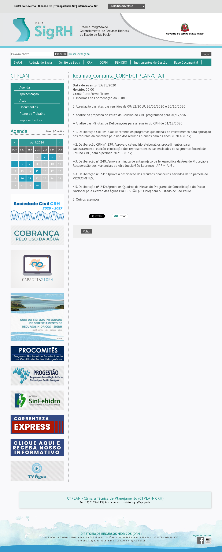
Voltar (86, 231)
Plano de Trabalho (32, 113)
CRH (90, 62)
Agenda (24, 87)
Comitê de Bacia (69, 62)
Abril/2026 (37, 142)
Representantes (30, 120)
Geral (49, 131)
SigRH (18, 62)
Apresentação (29, 94)
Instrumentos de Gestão (150, 62)
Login (206, 54)
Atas (22, 100)
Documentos (28, 107)
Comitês (59, 131)
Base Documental (186, 62)
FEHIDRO (121, 62)
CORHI (104, 62)
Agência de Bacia (40, 62)
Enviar (122, 215)
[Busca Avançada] (79, 54)
